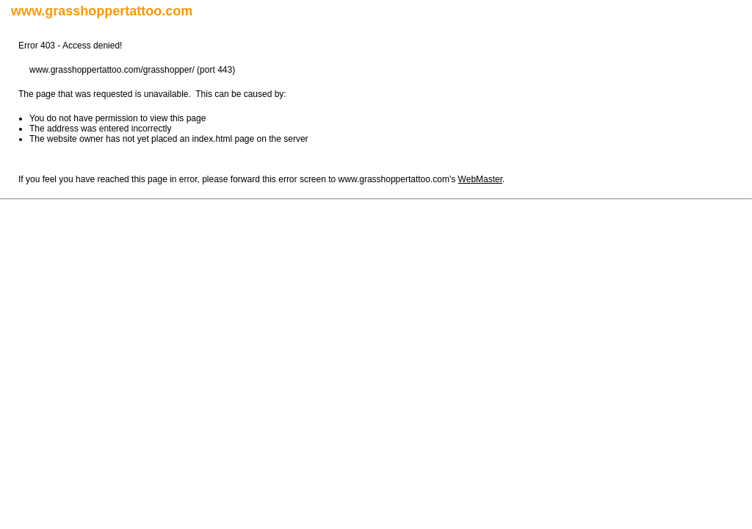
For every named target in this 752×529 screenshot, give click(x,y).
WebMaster (480, 179)
